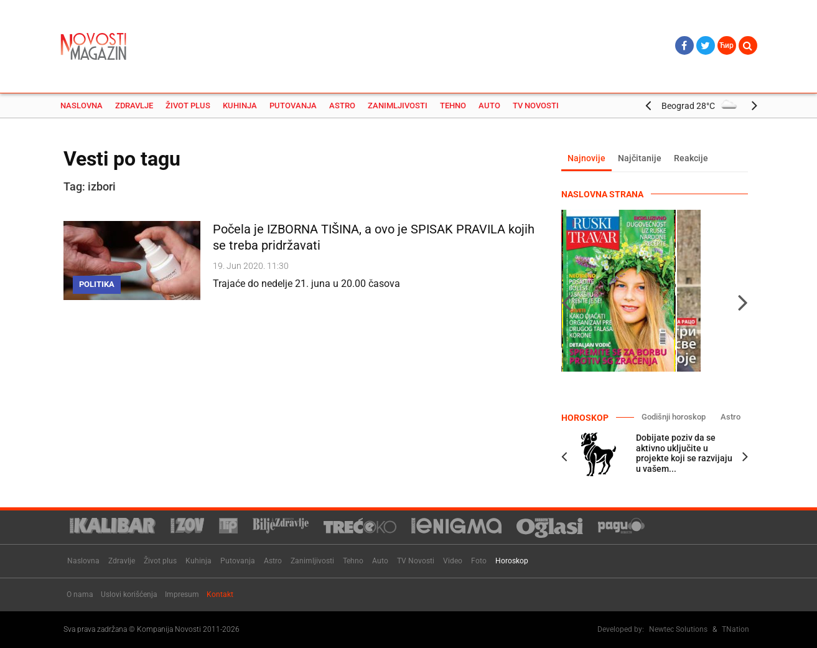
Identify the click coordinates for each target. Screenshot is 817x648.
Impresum (182, 594)
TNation (735, 629)
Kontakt (220, 594)
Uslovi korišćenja (129, 594)
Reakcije (691, 158)
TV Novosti (536, 105)
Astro (342, 105)
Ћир (726, 45)
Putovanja (293, 105)
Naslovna (81, 105)
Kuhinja (240, 105)
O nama (80, 594)
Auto (489, 105)
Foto (479, 560)
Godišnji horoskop (674, 416)
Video (452, 560)
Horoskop (511, 560)
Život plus (188, 105)
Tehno (453, 105)
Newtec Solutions (678, 629)
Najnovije (586, 158)
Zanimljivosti (397, 105)
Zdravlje (134, 105)
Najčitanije (639, 158)
